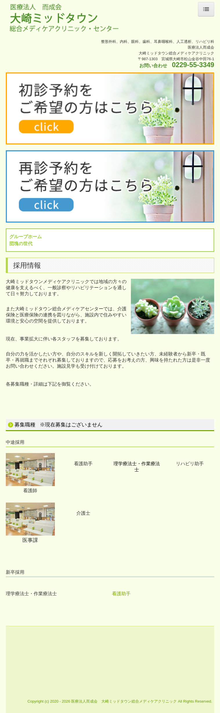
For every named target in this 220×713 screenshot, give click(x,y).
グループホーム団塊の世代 (25, 240)
